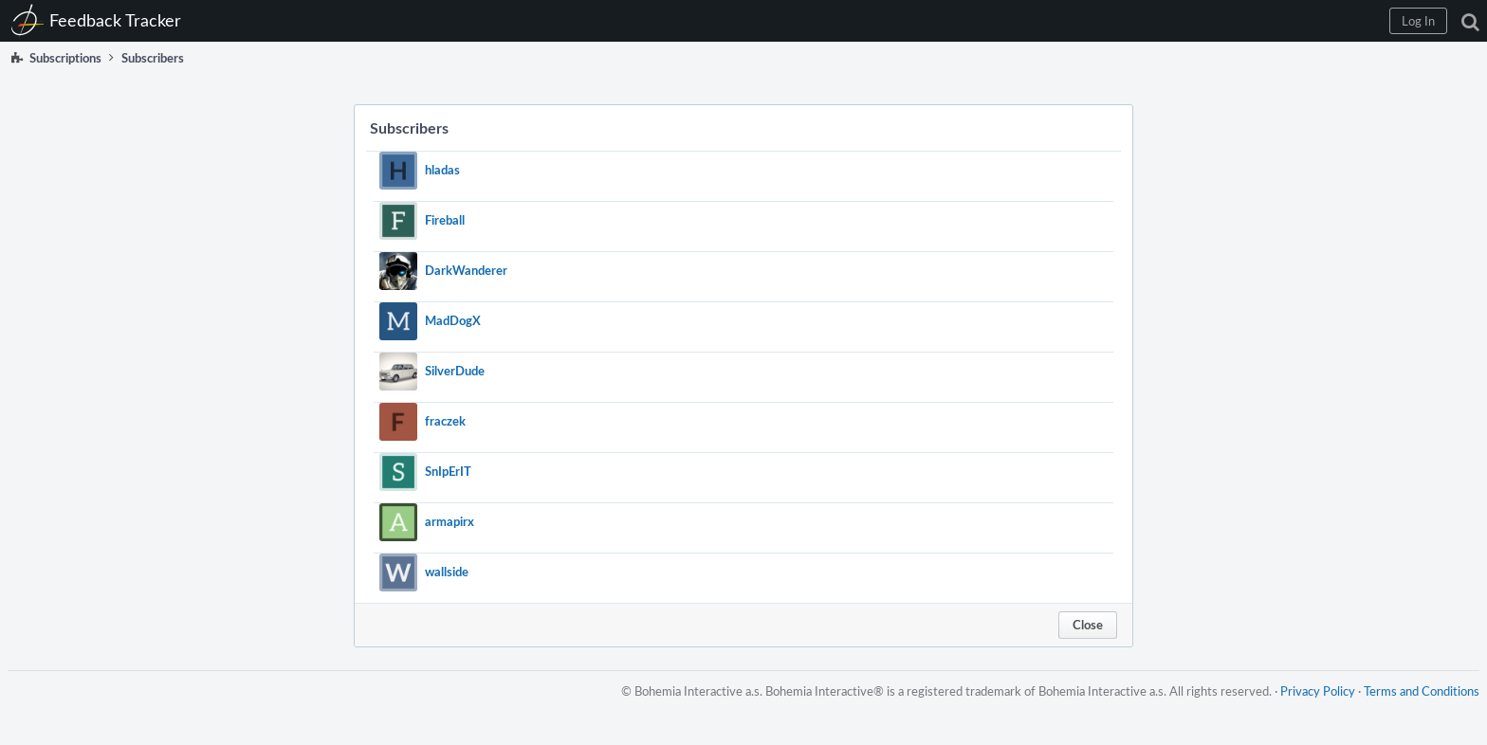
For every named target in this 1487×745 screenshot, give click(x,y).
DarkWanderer (466, 270)
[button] (1418, 21)
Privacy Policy (1317, 691)
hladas (442, 169)
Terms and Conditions (1421, 691)
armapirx (449, 521)
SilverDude (455, 370)
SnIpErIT (448, 471)
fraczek (445, 420)
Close (1088, 624)
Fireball (445, 219)
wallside (446, 571)
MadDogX (453, 320)
